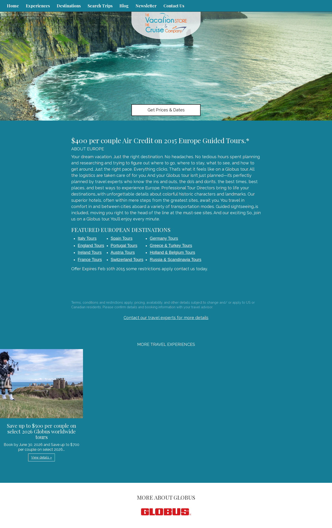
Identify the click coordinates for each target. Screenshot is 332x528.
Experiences (38, 6)
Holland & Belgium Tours (172, 252)
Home (13, 6)
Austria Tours (123, 252)
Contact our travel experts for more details (166, 317)
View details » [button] (41, 457)
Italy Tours (87, 238)
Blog (124, 6)
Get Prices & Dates (166, 109)
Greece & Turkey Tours (171, 245)
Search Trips (100, 6)
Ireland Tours (90, 252)
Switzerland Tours (127, 259)
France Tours (90, 259)
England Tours (91, 245)
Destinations (69, 6)
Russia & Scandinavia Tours (175, 259)
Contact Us (173, 6)
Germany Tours (164, 238)
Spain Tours (122, 238)
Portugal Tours (124, 245)
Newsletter (146, 6)
